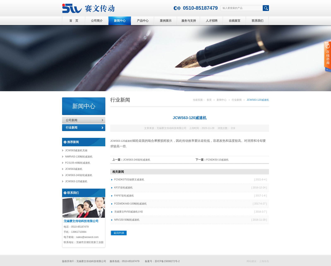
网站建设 (252, 261)
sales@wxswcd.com (87, 237)
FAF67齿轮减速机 (124, 195)
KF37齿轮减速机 (123, 187)
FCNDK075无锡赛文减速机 (129, 179)
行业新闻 (71, 127)
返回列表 (119, 232)
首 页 (73, 20)
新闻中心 (120, 20)
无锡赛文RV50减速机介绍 (128, 211)
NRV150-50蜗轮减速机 (126, 219)
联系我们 (257, 20)
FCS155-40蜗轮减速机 (77, 162)
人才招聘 (211, 20)
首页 (209, 99)
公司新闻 (71, 120)
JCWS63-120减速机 (76, 181)
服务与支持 (188, 20)
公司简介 (97, 20)
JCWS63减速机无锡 (76, 150)
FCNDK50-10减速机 (217, 159)
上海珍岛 (264, 261)
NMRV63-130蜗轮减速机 (78, 156)
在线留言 (234, 20)
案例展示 (165, 20)
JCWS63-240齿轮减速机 (78, 175)
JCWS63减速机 (73, 169)
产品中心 (143, 20)
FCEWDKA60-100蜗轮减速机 (130, 203)
